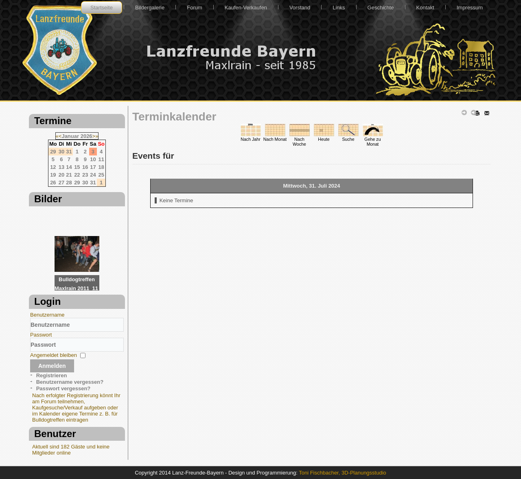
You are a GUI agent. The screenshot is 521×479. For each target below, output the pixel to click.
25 (101, 175)
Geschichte (381, 7)
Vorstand (299, 7)
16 (85, 167)
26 (53, 182)
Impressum (470, 7)
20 (61, 175)
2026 (86, 136)
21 (69, 175)
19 (53, 175)
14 (69, 167)
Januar (70, 136)
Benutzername (47, 315)
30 (85, 182)
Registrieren (51, 375)
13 (61, 167)
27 (61, 182)
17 (93, 167)
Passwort (41, 335)
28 (69, 182)
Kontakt (425, 7)
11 (101, 159)
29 (77, 182)
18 (101, 167)
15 (77, 167)
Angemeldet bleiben (53, 355)
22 (77, 175)
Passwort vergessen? (63, 388)
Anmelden (52, 366)
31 (93, 182)
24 (93, 175)
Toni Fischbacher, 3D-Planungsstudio (342, 473)
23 (85, 175)
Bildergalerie (149, 7)
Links (339, 7)
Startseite (101, 7)
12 (53, 167)
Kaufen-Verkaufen (246, 7)
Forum (194, 7)
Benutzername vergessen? (69, 382)
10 (93, 159)
